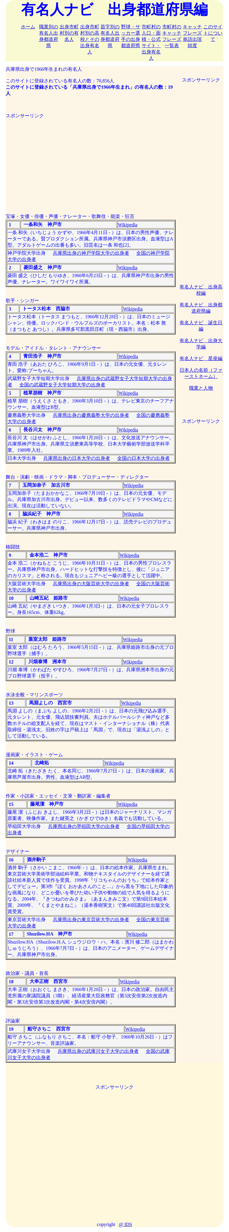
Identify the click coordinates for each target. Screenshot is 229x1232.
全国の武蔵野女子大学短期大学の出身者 (62, 384)
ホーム (28, 26)
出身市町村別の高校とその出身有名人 (89, 39)
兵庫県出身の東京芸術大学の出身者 (91, 919)
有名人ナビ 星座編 (201, 358)
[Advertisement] (91, 161)
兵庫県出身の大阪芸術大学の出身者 (91, 583)
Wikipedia (127, 224)
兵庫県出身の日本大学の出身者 (76, 458)
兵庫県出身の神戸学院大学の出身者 (91, 253)
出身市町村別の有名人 (69, 33)
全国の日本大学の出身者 (143, 458)
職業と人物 (201, 388)
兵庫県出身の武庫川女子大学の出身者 (98, 1051)
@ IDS (125, 1224)
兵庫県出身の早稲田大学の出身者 (84, 826)
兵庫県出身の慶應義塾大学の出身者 (91, 415)
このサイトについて (212, 33)
